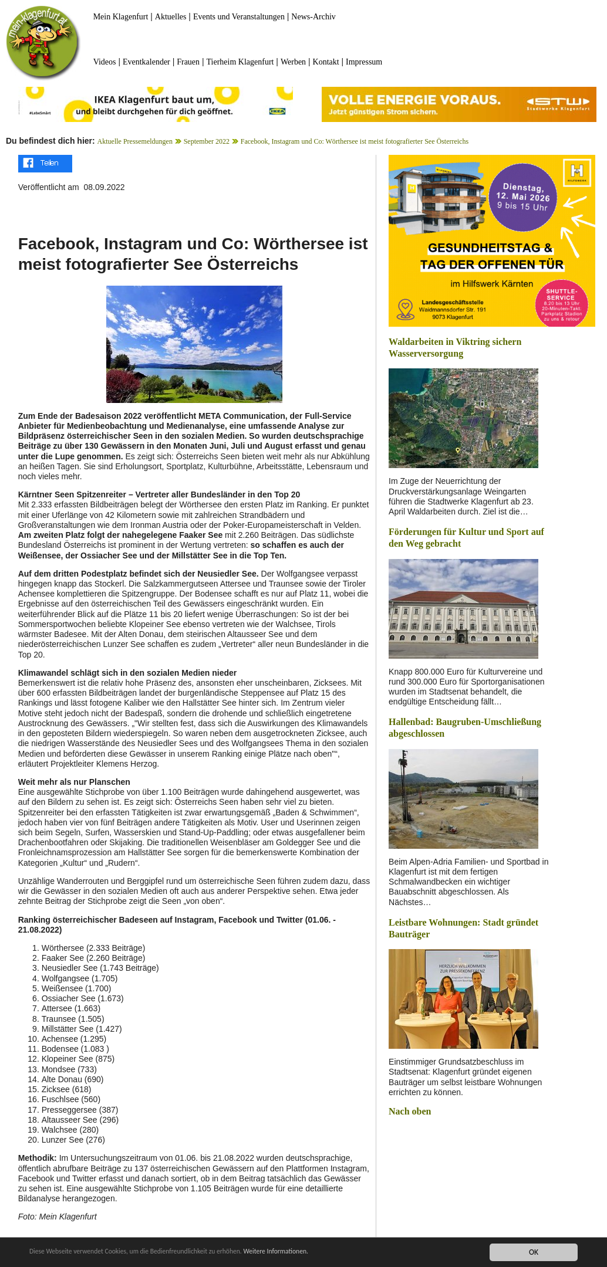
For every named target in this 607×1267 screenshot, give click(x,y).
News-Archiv (313, 16)
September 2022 (207, 141)
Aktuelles (171, 16)
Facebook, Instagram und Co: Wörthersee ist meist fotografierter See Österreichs (354, 141)
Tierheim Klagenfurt (240, 61)
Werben (293, 61)
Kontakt (326, 61)
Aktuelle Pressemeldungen (135, 141)
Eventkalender (146, 61)
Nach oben (410, 1111)
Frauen (188, 61)
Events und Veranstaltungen (239, 16)
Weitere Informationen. (319, 1252)
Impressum (364, 61)
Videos (104, 61)
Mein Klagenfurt (121, 16)
